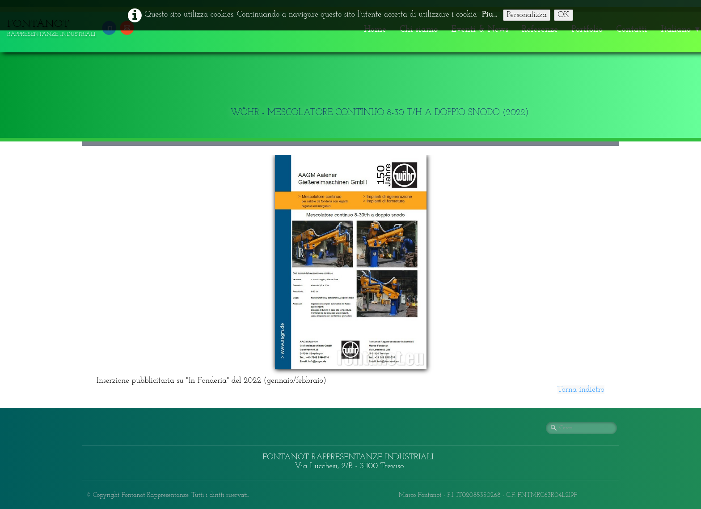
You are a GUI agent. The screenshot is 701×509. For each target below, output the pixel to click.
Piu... (489, 14)
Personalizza (527, 15)
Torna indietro (580, 389)
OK (563, 15)
